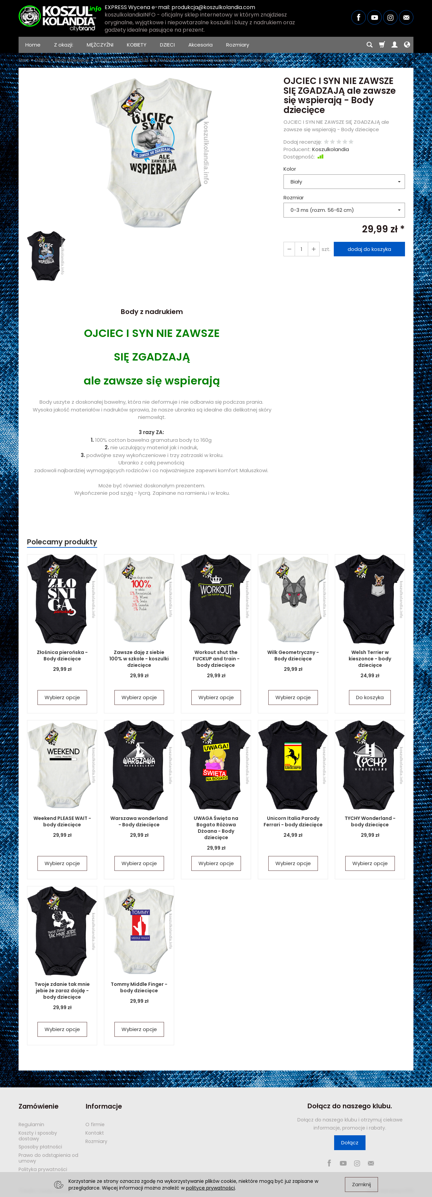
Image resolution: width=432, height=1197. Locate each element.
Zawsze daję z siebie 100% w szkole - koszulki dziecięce (139, 658)
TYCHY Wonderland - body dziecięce (370, 821)
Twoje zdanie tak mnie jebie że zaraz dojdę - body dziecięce (62, 990)
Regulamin (31, 1124)
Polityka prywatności (43, 1169)
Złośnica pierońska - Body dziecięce (62, 655)
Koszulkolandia (330, 149)
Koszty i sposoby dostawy (38, 1135)
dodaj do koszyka (369, 249)
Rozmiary (237, 44)
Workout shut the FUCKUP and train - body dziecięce (216, 658)
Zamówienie (38, 1106)
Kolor (290, 168)
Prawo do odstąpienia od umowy (48, 1157)
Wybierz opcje (62, 697)
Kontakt (94, 1132)
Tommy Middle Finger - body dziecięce (139, 987)
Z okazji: (63, 44)
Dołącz (349, 1142)
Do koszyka (370, 697)
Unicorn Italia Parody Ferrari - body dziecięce (293, 821)
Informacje (103, 1106)
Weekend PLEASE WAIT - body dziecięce (62, 821)
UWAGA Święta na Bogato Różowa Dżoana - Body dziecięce (216, 828)
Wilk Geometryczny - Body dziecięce (293, 655)
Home (32, 44)
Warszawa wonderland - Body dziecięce (139, 821)
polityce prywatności (210, 1188)
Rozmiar (294, 197)
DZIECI (167, 44)
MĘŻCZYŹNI (100, 44)
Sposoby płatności (40, 1146)
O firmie (95, 1124)
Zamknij (361, 1184)
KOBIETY (136, 44)
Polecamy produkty (62, 542)
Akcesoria (200, 44)
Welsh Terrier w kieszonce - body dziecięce (370, 658)
